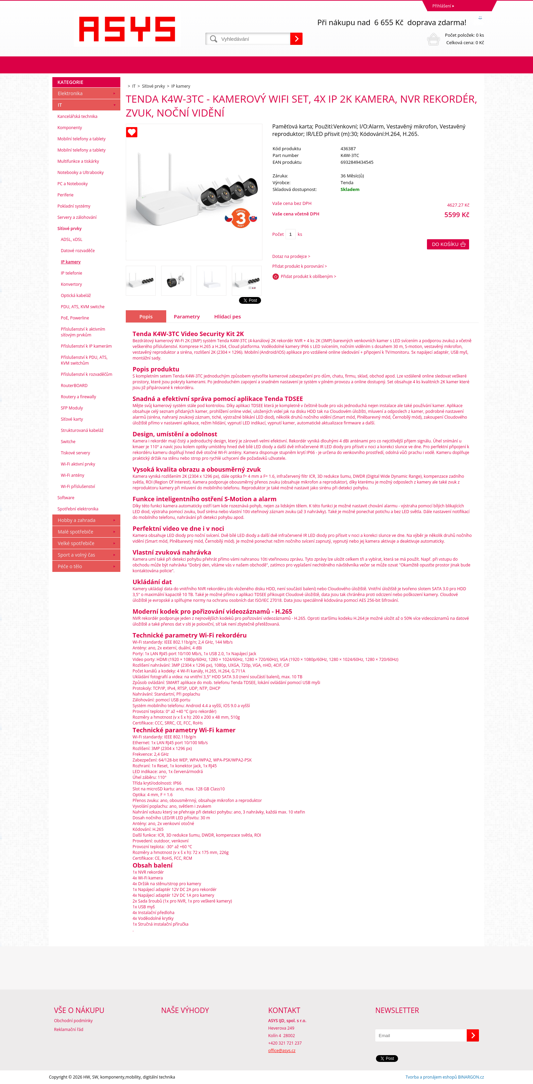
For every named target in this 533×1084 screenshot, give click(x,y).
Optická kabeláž (76, 295)
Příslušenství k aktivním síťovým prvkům (83, 332)
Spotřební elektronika (77, 509)
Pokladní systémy (73, 206)
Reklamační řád (68, 1029)
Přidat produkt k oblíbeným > (308, 276)
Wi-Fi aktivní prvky (78, 464)
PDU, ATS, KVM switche (82, 307)
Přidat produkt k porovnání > (299, 266)
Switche (68, 441)
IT (60, 105)
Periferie (65, 195)
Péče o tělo (70, 566)
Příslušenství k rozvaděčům (86, 374)
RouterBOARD (74, 385)
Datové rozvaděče (78, 250)
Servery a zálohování (77, 217)
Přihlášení (441, 6)
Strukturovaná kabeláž (82, 430)
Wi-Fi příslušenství (78, 486)
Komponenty (69, 127)
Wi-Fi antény (72, 475)
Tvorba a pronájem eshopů (431, 1077)
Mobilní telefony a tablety (81, 139)
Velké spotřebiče (76, 543)
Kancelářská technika (77, 116)
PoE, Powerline (75, 318)
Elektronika (70, 93)
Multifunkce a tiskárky (78, 161)
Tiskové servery (75, 453)
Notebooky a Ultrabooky (80, 172)
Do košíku (445, 244)
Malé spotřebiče (75, 531)
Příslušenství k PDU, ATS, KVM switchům (84, 360)
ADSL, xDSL (71, 239)
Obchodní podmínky (73, 1021)
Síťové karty (72, 419)
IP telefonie (71, 273)
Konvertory (71, 284)
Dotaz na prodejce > (291, 256)
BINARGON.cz (471, 1077)
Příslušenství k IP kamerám (86, 346)
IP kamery (71, 262)
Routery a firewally (78, 397)
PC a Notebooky (72, 184)
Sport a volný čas (76, 555)
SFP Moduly (72, 408)
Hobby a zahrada (77, 520)
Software (65, 498)
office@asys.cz (281, 1050)
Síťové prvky (69, 228)
